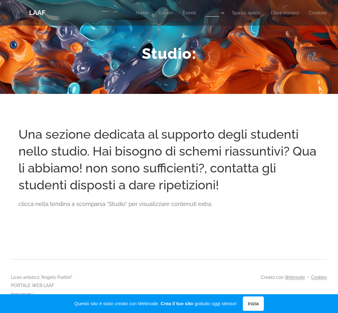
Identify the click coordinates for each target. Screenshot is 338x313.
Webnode (295, 277)
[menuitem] (133, 13)
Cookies (319, 277)
